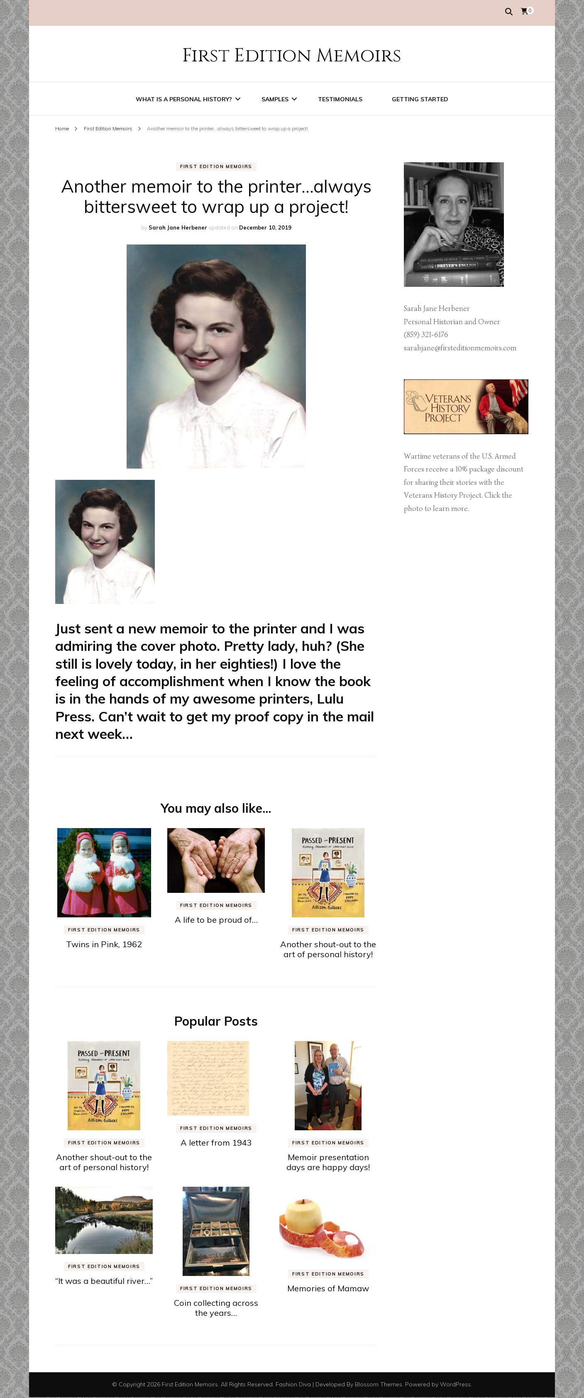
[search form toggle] (509, 12)
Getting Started (420, 98)
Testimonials (340, 98)
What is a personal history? (184, 98)
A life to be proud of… (216, 920)
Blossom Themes (378, 1385)
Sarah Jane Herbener (178, 228)
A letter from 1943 (216, 1143)
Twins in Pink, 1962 (104, 945)
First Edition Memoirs (292, 54)
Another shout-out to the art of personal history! (328, 950)
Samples (274, 98)
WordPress (455, 1385)
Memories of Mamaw (328, 1289)
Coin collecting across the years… (216, 1308)
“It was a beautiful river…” (104, 1281)
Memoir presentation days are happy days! (328, 1163)
